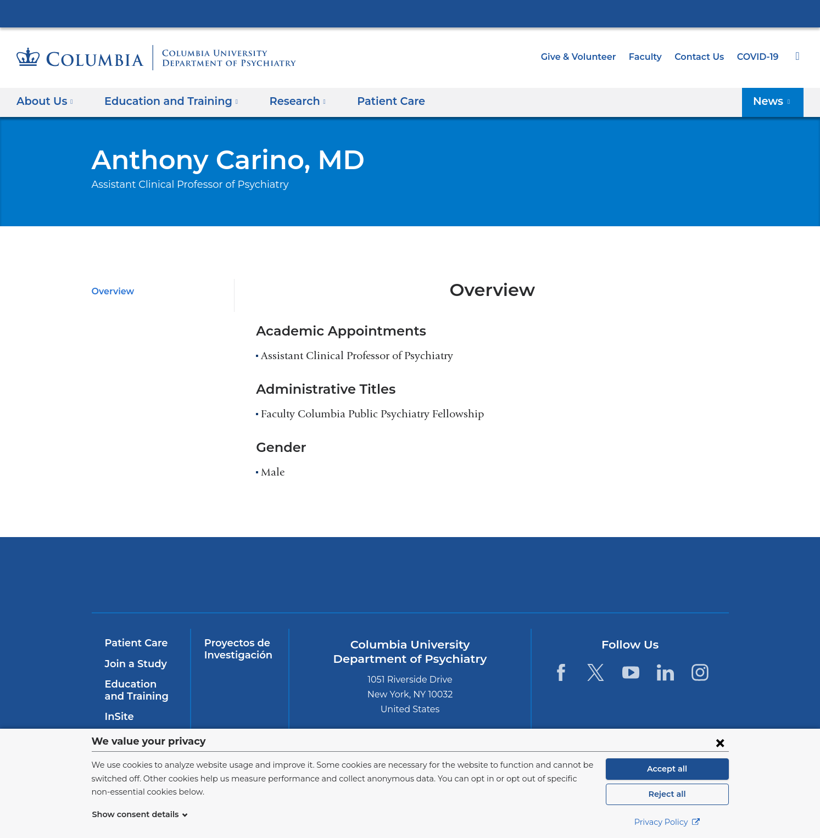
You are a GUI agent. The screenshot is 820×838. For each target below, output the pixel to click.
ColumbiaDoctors (647, 574)
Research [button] (285, 101)
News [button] (774, 101)
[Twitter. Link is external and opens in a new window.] (596, 672)
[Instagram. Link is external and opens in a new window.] (700, 672)
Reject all (667, 794)
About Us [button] (45, 101)
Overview (111, 291)
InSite (118, 716)
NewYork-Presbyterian (331, 581)
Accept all (667, 768)
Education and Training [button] (164, 101)
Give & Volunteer (586, 57)
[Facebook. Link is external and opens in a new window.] (561, 672)
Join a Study (134, 663)
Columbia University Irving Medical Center (410, 13)
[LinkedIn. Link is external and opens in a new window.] (665, 672)
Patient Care (372, 101)
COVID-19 (758, 57)
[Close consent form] (720, 742)
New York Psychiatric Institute (489, 577)
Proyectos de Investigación (235, 649)
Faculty (650, 57)
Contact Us (701, 57)
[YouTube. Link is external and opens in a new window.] (631, 672)
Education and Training (139, 690)
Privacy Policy (667, 822)
